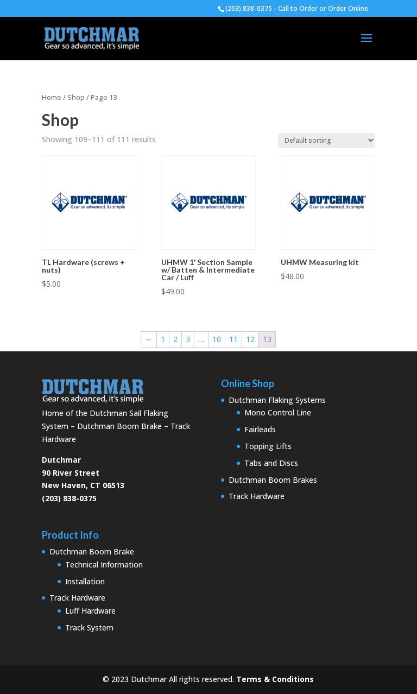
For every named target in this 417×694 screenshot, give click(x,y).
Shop (76, 97)
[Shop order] (326, 140)
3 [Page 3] (188, 339)
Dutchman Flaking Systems (277, 400)
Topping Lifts (268, 446)
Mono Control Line (277, 412)
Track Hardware (257, 496)
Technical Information (104, 564)
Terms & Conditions (275, 679)
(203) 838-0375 (69, 498)
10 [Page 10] (216, 339)
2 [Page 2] (175, 339)
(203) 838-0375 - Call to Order (271, 8)
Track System (89, 627)
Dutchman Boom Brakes (273, 480)
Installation (85, 581)
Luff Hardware (90, 610)
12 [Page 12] (250, 339)
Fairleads (260, 429)
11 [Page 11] (233, 339)
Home (51, 97)
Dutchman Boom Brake (91, 551)
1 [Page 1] (163, 339)
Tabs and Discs (271, 463)
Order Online (348, 8)
